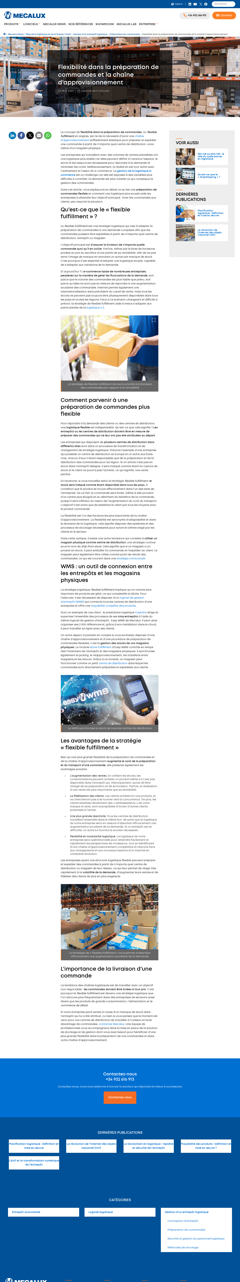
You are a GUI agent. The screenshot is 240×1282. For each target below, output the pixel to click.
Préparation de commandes (186, 1230)
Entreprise (147, 24)
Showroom (105, 24)
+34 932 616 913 (120, 1079)
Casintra (140, 612)
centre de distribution (113, 663)
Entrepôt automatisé (26, 1212)
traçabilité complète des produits (113, 606)
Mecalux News (54, 24)
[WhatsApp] (39, 137)
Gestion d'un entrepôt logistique (186, 1212)
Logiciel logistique (100, 1212)
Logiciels (31, 24)
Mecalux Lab (126, 24)
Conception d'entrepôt (183, 1221)
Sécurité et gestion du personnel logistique (196, 1239)
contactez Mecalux (111, 1024)
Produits (11, 24)
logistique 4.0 (95, 308)
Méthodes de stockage (183, 1247)
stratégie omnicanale (131, 558)
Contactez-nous (120, 1097)
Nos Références (80, 24)
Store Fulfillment (100, 647)
